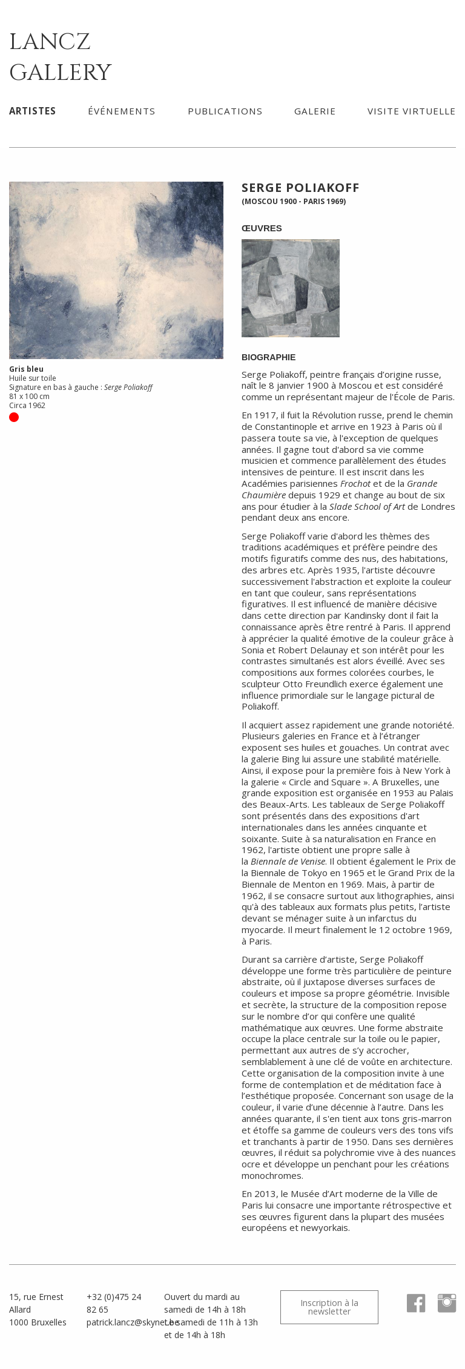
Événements (122, 111)
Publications (225, 111)
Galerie (315, 111)
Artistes (32, 111)
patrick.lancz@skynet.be (133, 1322)
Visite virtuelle (412, 111)
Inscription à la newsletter (329, 1307)
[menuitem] (32, 110)
